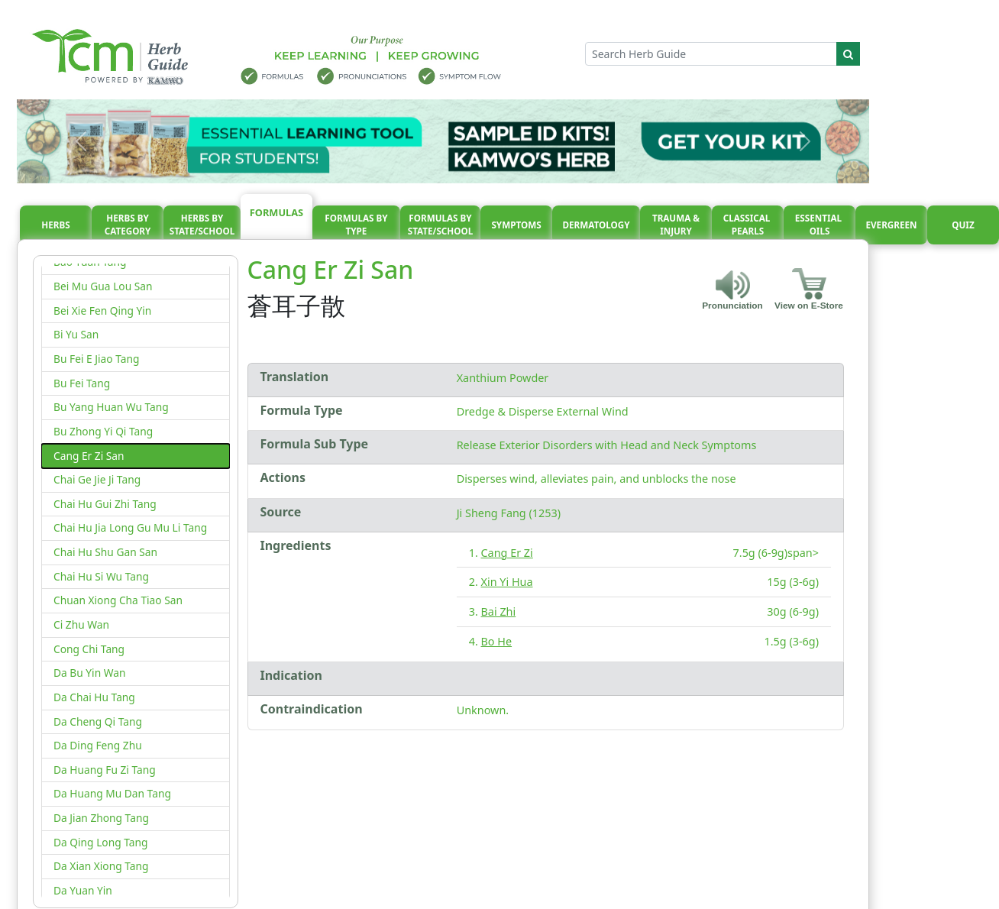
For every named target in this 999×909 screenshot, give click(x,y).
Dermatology (595, 225)
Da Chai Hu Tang (94, 697)
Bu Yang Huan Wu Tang (111, 407)
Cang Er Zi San (88, 455)
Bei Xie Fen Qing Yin (102, 310)
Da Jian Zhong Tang (101, 817)
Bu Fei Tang (81, 383)
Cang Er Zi (507, 552)
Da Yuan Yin (82, 890)
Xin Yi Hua (507, 581)
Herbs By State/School (202, 225)
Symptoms (516, 225)
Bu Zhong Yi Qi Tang (103, 431)
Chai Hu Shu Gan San (105, 552)
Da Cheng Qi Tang (97, 721)
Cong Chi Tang (88, 649)
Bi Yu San (76, 334)
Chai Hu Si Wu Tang (101, 576)
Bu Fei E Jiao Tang (96, 358)
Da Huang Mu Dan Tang (112, 793)
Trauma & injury (676, 225)
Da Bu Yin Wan (89, 672)
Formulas (276, 212)
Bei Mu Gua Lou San (103, 286)
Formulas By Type (356, 225)
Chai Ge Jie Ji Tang (97, 479)
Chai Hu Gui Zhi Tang (105, 504)
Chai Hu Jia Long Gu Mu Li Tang (130, 527)
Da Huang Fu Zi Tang (104, 769)
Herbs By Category (128, 225)
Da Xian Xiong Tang (100, 866)
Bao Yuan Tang (89, 261)
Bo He (496, 641)
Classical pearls (748, 225)
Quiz (963, 225)
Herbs (55, 225)
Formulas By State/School (441, 225)
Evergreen (891, 225)
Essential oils (819, 225)
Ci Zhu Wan (81, 624)
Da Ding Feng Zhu (97, 745)
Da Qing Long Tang (100, 842)
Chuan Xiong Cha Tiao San (118, 600)
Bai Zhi (498, 611)
